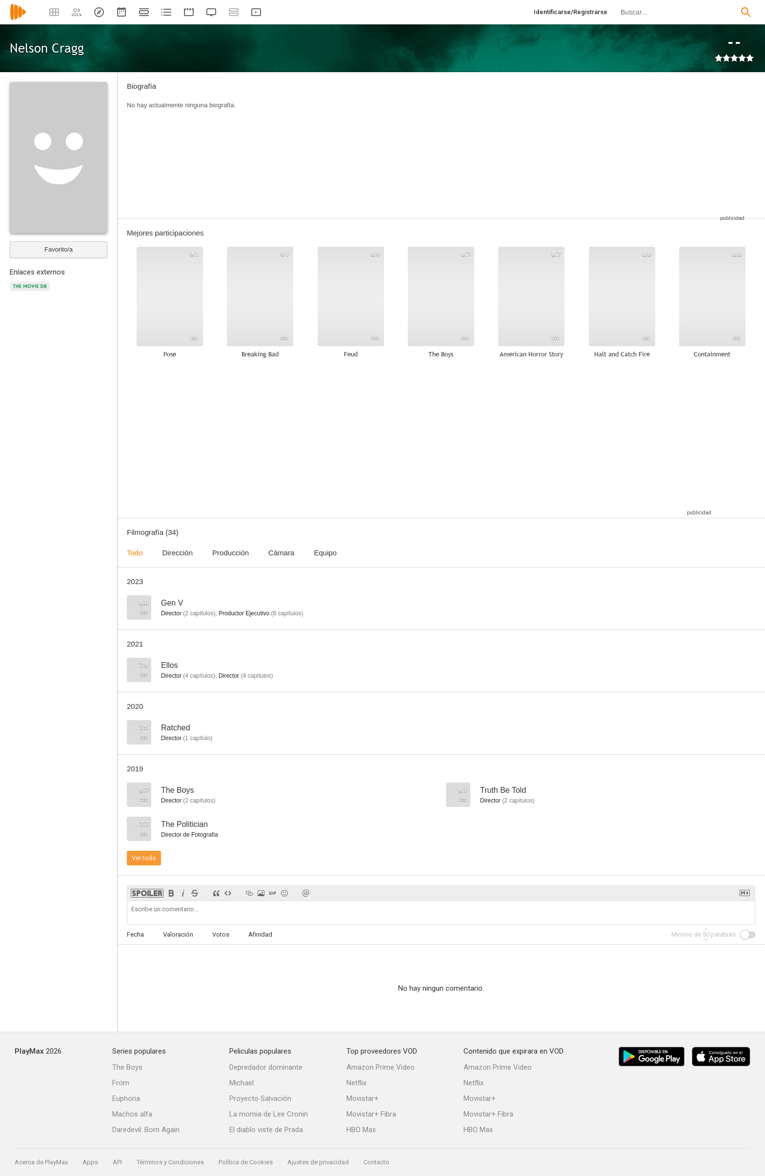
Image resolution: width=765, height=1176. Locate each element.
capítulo (197, 738)
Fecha (135, 934)
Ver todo (144, 858)
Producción (230, 553)
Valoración (178, 934)
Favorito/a (58, 249)
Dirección (177, 553)
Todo (135, 553)
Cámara (281, 553)
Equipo (325, 553)
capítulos (199, 613)
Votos (220, 934)
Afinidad (260, 934)
